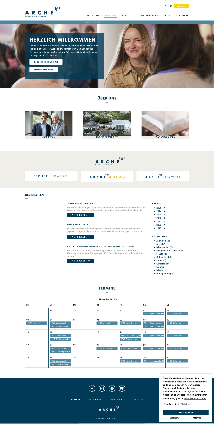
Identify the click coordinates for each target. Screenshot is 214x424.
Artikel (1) (161, 244)
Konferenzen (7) (164, 263)
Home (87, 22)
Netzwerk (182, 15)
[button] (153, 313)
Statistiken (184, 404)
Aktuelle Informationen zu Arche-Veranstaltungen (100, 246)
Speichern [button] (174, 418)
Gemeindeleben (148, 15)
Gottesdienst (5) (164, 257)
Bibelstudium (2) (164, 247)
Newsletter (136, 399)
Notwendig (170, 404)
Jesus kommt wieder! (80, 203)
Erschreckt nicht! (78, 224)
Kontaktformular (46, 62)
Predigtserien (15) (165, 273)
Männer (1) (161, 267)
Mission (127, 15)
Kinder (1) (161, 260)
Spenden (181, 6)
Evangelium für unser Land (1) (171, 250)
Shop (167, 15)
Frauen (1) (161, 254)
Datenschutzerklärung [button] (195, 398)
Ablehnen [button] (197, 418)
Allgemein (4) (163, 240)
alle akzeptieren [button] (186, 412)
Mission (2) (161, 270)
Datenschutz (95, 399)
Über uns (110, 15)
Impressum (116, 399)
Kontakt (75, 399)
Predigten (92, 15)
